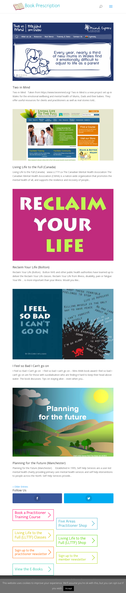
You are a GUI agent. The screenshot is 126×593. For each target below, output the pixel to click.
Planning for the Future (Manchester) (39, 463)
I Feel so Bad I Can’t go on (31, 366)
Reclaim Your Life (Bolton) (31, 267)
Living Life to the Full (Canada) (34, 167)
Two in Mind (21, 87)
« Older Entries (20, 486)
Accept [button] (68, 588)
